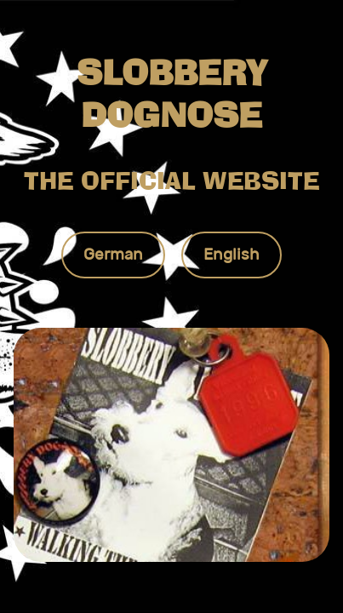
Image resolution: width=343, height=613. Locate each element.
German (113, 254)
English (231, 254)
